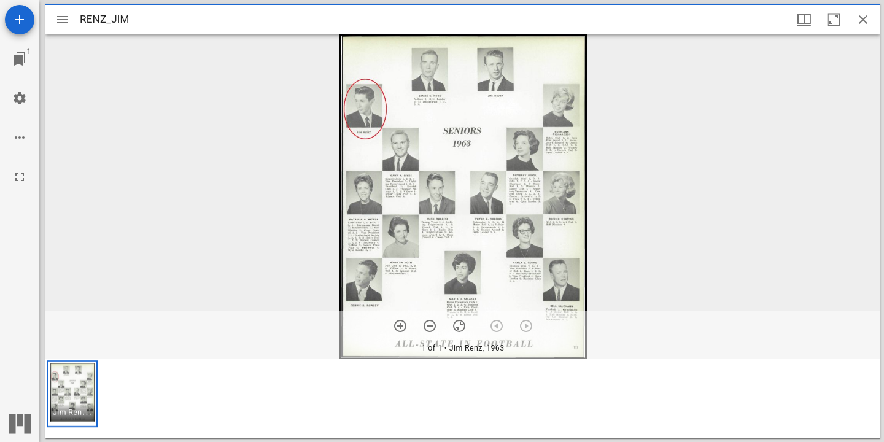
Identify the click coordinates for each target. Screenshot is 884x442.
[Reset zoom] (459, 326)
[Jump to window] (19, 59)
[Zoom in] (400, 326)
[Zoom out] (429, 326)
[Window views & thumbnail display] (804, 19)
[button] (72, 393)
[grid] (462, 398)
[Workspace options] (19, 137)
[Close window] (863, 19)
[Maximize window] (833, 19)
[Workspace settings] (19, 98)
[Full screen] (19, 177)
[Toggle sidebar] (62, 19)
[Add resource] (19, 19)
